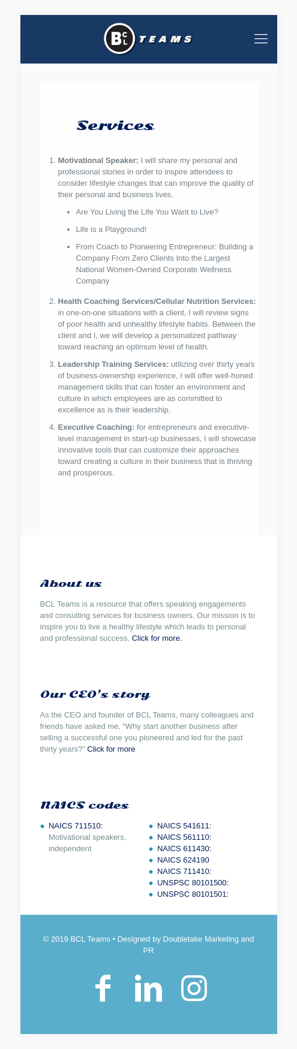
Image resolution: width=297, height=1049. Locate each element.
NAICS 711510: (76, 825)
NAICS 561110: (184, 837)
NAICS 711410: (184, 871)
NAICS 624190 (183, 859)
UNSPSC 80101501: (193, 894)
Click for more (111, 748)
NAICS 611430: (184, 848)
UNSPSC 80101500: (193, 882)
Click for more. (157, 638)
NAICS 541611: (184, 825)
